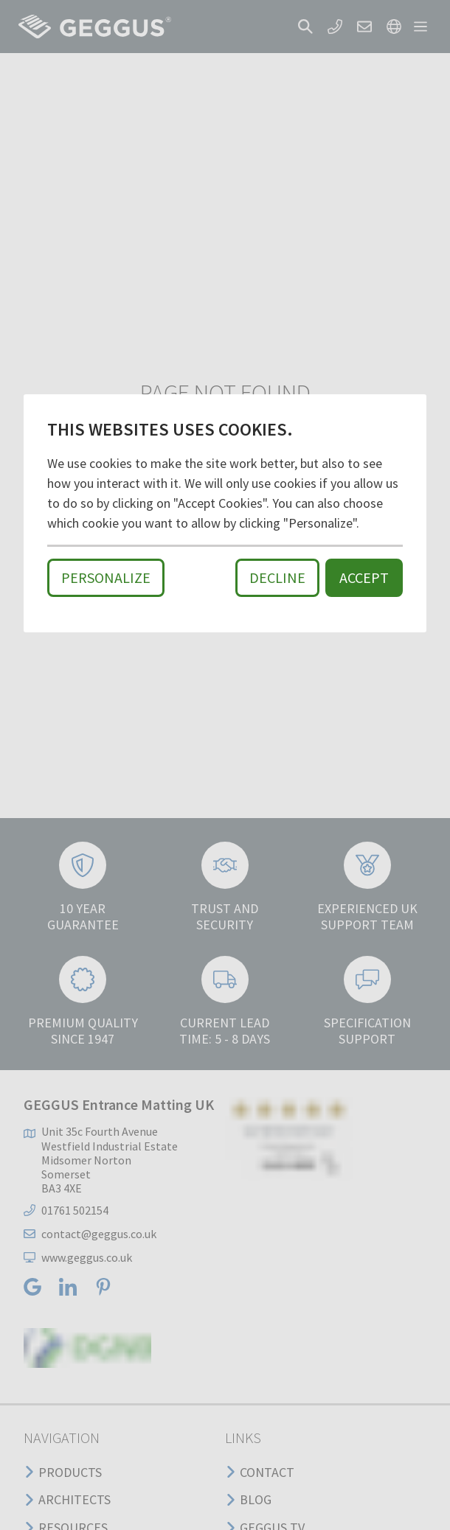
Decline (277, 577)
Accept (364, 577)
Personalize (105, 577)
